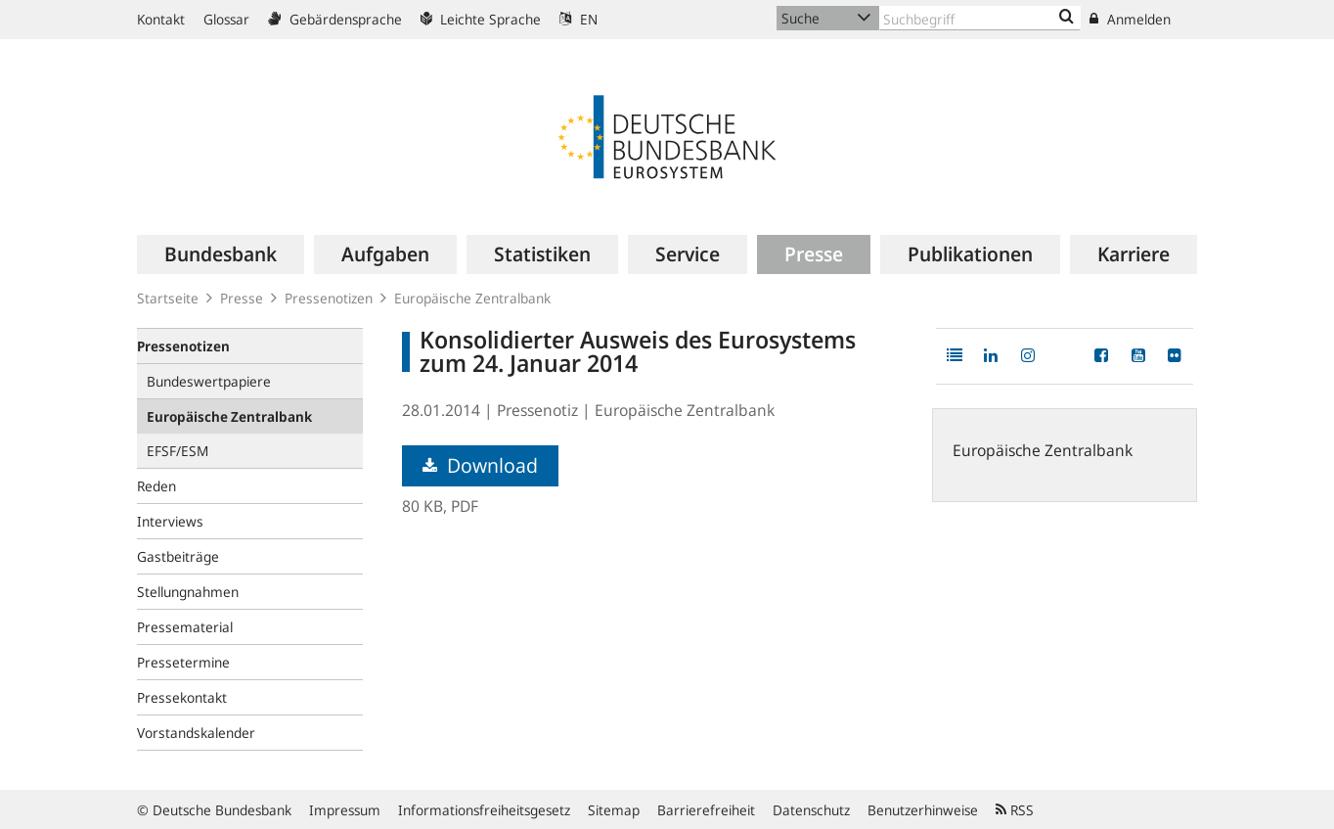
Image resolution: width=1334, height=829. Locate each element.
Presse (241, 298)
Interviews (170, 521)
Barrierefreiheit (706, 810)
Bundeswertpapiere (209, 381)
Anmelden (1130, 19)
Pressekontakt (182, 697)
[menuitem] (220, 254)
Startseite (168, 298)
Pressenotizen (329, 298)
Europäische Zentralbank (472, 298)
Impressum (344, 810)
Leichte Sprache (481, 19)
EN (578, 19)
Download (480, 465)
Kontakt (161, 19)
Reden (156, 486)
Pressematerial (185, 627)
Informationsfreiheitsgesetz (484, 810)
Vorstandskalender (196, 732)
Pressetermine (183, 662)
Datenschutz (811, 810)
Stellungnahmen (188, 591)
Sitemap (614, 810)
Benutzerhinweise (922, 810)
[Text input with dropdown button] (980, 18)
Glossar (226, 19)
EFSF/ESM (177, 450)
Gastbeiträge (178, 556)
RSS (1015, 810)
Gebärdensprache (335, 19)
